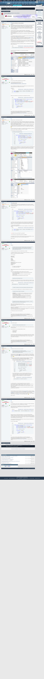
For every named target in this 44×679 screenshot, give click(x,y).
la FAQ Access (19, 113)
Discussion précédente (15, 449)
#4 (34, 201)
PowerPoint (19, 3)
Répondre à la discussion (6, 11)
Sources (23, 4)
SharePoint (23, 3)
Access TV (30, 4)
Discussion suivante (22, 449)
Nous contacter (25, 468)
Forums (4, 0)
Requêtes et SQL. (19, 8)
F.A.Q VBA (15, 4)
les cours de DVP (25, 391)
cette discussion (31, 37)
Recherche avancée (41, 6)
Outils (25, 4)
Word (13, 3)
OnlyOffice (37, 3)
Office (6, 3)
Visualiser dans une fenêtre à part (29, 89)
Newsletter (20, 0)
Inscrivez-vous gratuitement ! (17, 5)
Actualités (7, 444)
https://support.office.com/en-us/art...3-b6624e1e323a (18, 83)
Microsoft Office (11, 8)
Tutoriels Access (19, 4)
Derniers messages (3, 6)
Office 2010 (33, 4)
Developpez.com (29, 468)
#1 (34, 21)
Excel (11, 3)
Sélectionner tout (20, 89)
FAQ (11, 0)
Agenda (12, 6)
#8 (34, 399)
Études (28, 0)
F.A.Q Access (11, 4)
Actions (6, 6)
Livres (27, 4)
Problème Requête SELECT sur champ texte (7, 459)
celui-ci (18, 394)
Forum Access (7, 4)
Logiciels (6, 8)
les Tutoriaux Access (24, 113)
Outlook (16, 3)
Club (33, 0)
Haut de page (32, 468)
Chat (17, 0)
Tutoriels (8, 0)
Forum (3, 8)
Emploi (24, 0)
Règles (16, 6)
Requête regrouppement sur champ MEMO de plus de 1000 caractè (11, 461)
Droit (31, 0)
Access (9, 3)
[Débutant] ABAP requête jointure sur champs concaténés (9, 456)
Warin (17, 36)
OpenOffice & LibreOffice (32, 3)
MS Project (26, 3)
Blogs (14, 0)
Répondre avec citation (27, 74)
